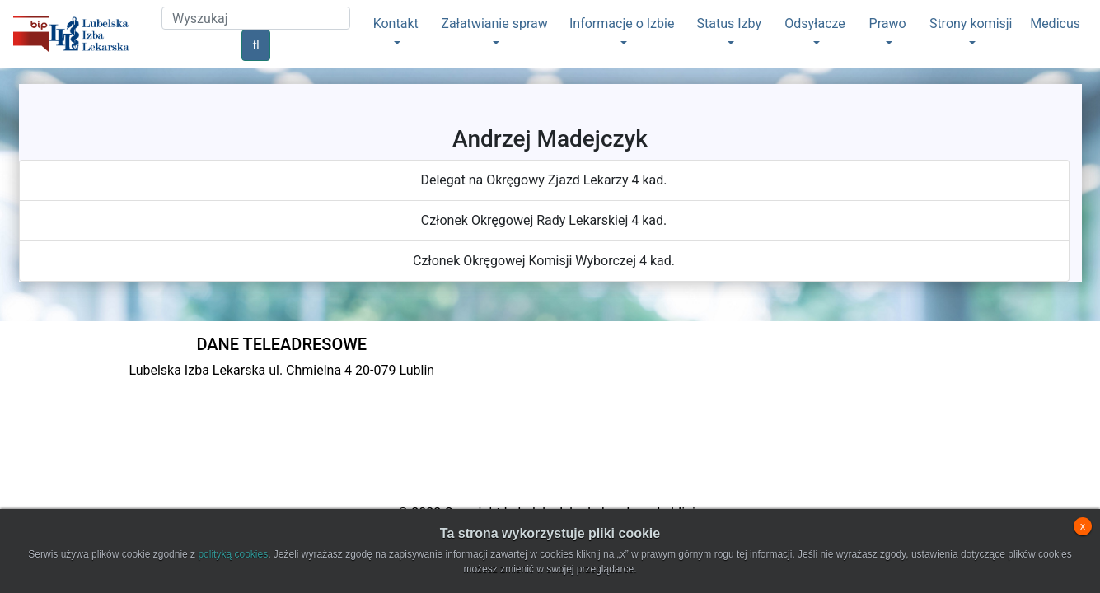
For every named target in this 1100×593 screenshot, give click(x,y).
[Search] (255, 18)
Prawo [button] (887, 23)
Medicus (1055, 23)
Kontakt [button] (396, 23)
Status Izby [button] (729, 23)
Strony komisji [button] (971, 23)
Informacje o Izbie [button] (621, 23)
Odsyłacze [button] (814, 23)
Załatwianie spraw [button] (494, 23)
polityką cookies (233, 554)
